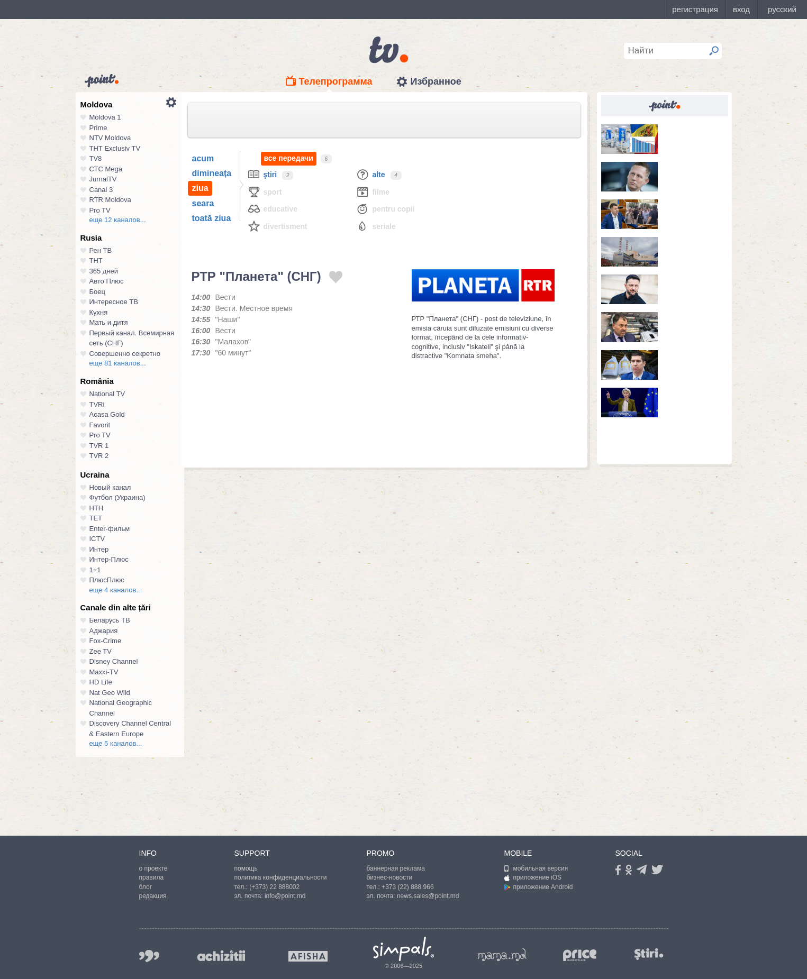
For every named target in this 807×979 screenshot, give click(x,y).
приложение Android (538, 887)
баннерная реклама (396, 868)
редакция (153, 896)
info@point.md (285, 896)
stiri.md (649, 953)
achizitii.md (221, 956)
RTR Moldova (110, 200)
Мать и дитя (108, 322)
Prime (98, 128)
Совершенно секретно (125, 354)
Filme (372, 191)
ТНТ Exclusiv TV (115, 148)
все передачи (288, 158)
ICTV (97, 539)
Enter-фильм (109, 529)
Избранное (435, 81)
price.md (580, 955)
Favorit (100, 425)
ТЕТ (96, 518)
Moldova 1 (105, 117)
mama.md (502, 954)
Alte (370, 174)
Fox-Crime (105, 641)
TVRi (97, 404)
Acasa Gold (107, 414)
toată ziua (211, 218)
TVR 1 (99, 446)
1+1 (95, 570)
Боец (97, 292)
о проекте (153, 868)
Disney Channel (113, 661)
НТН (96, 508)
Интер (99, 549)
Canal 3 (101, 190)
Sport (264, 191)
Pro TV (100, 210)
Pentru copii (385, 208)
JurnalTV (103, 179)
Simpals (403, 949)
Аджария (103, 631)
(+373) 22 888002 (274, 887)
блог (145, 887)
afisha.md (308, 956)
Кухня (98, 312)
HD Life (100, 682)
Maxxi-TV (104, 672)
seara (203, 203)
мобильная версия (536, 868)
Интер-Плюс (109, 559)
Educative (272, 208)
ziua (200, 188)
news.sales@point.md (428, 896)
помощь (246, 868)
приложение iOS (533, 877)
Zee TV (100, 651)
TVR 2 (99, 456)
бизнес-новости (390, 877)
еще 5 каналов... (115, 743)
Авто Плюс (106, 281)
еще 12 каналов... (117, 220)
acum (203, 158)
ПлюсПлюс (106, 580)
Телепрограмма (336, 81)
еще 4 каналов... (115, 590)
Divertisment (277, 226)
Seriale (375, 226)
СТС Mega (105, 169)
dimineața (212, 173)
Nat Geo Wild (109, 693)
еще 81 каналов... (117, 363)
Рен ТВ (100, 250)
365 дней (104, 271)
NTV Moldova (110, 138)
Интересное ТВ (113, 302)
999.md (149, 956)
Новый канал (110, 487)
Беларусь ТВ (109, 620)
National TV (107, 394)
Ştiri (262, 174)
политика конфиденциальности (280, 877)
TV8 (95, 158)
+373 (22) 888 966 (407, 887)
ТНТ (96, 260)
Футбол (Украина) (117, 497)
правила (151, 877)
